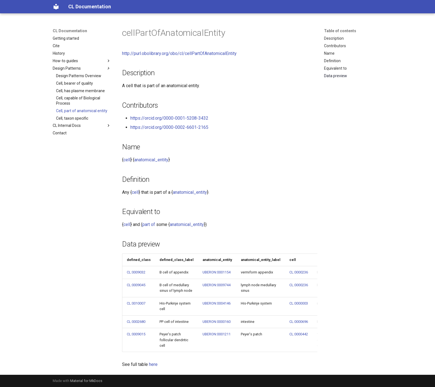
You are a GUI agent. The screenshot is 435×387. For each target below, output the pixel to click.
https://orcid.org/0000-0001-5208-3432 (169, 118)
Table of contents (340, 31)
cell (126, 159)
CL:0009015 (136, 334)
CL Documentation (70, 31)
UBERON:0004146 (217, 303)
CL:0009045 (136, 285)
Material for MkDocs (86, 381)
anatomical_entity (151, 159)
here (153, 364)
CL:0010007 (136, 303)
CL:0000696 (298, 322)
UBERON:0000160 (217, 322)
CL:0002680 (136, 322)
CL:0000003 (298, 303)
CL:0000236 (298, 272)
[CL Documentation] (56, 6)
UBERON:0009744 (217, 285)
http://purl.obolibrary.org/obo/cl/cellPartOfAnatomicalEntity (179, 53)
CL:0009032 (136, 272)
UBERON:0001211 (217, 334)
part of (148, 224)
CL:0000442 (298, 334)
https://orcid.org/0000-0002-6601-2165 (169, 127)
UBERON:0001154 (217, 272)
